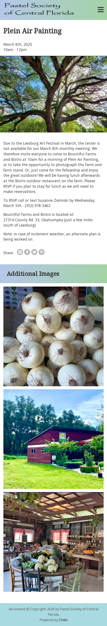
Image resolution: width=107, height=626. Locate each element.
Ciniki (63, 620)
